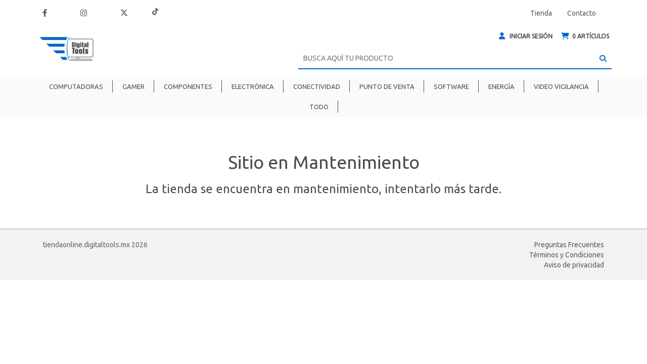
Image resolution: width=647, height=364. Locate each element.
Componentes (188, 86)
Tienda (541, 13)
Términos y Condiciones (566, 255)
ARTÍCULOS (585, 36)
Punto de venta (386, 86)
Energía (501, 86)
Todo (319, 106)
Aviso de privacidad (574, 265)
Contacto (581, 13)
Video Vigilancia (561, 86)
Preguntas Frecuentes (569, 245)
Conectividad (316, 86)
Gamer (133, 86)
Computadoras (76, 86)
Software (451, 86)
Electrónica (253, 86)
